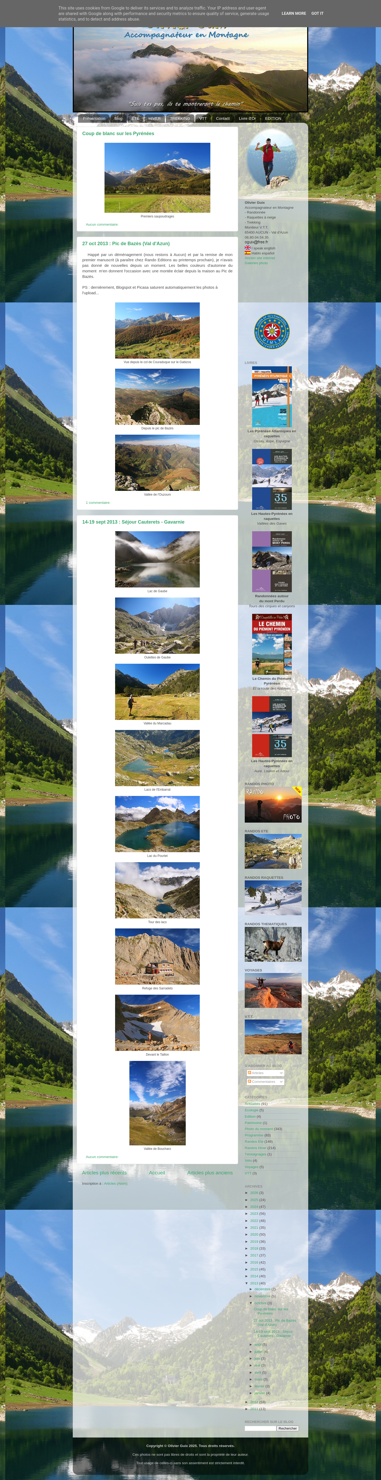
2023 (254, 1214)
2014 (254, 1276)
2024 (254, 1207)
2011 (254, 1409)
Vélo (248, 1161)
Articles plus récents (104, 1172)
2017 (254, 1255)
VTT (203, 118)
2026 (254, 1193)
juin (258, 1358)
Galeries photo (256, 263)
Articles (256, 1073)
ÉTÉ (135, 118)
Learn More (294, 13)
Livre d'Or (247, 118)
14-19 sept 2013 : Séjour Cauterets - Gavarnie (133, 522)
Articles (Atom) (116, 1183)
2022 (254, 1221)
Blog (119, 118)
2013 (254, 1283)
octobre (261, 1303)
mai (258, 1365)
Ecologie (251, 1110)
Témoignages (255, 1154)
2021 (254, 1228)
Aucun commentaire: (103, 224)
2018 (254, 1248)
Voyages (251, 1167)
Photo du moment (259, 1129)
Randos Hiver (255, 1148)
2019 (254, 1242)
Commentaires (261, 1082)
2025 (254, 1200)
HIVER (154, 118)
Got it (317, 13)
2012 (254, 1402)
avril (258, 1372)
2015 (254, 1269)
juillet (259, 1352)
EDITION (273, 118)
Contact (223, 118)
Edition (250, 1116)
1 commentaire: (99, 503)
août (258, 1344)
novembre (263, 1296)
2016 (254, 1262)
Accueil (157, 1172)
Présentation (94, 118)
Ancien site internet (260, 258)
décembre (263, 1289)
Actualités (252, 1104)
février (260, 1386)
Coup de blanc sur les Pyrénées (118, 133)
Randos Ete (254, 1142)
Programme (254, 1135)
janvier (260, 1393)
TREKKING (180, 118)
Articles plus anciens (210, 1172)
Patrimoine (253, 1123)
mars (259, 1379)
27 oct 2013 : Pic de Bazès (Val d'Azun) (126, 243)
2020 (254, 1234)
